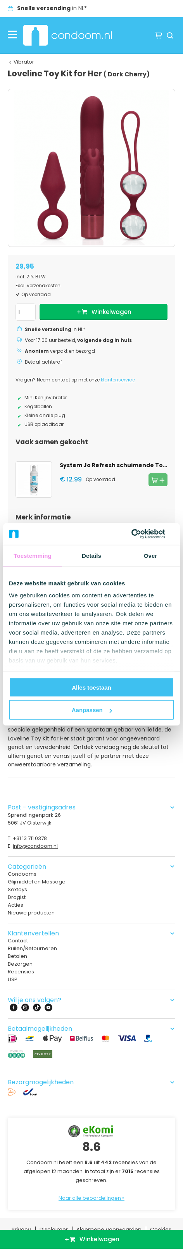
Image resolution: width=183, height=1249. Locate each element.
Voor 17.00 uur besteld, (78, 340)
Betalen (17, 956)
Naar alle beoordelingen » (91, 1198)
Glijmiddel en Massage (37, 881)
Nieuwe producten (31, 912)
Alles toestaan (91, 687)
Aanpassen (92, 710)
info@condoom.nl (35, 846)
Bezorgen (20, 964)
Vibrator (24, 62)
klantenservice (118, 380)
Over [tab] (150, 555)
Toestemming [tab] (33, 555)
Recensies (21, 971)
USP (12, 979)
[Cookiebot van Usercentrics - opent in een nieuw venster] (140, 534)
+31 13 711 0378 (30, 838)
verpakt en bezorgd (60, 351)
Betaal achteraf (43, 362)
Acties (15, 905)
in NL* (52, 8)
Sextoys (17, 889)
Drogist (17, 897)
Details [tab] (91, 555)
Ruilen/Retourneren (32, 948)
